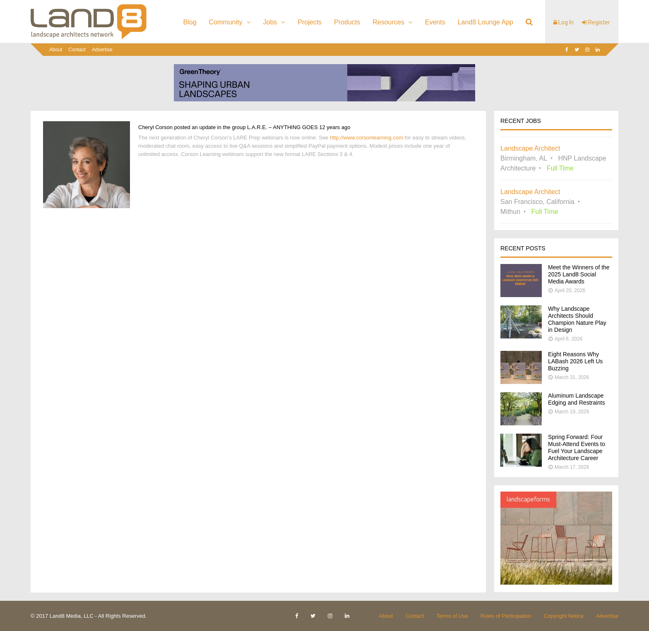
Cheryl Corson (155, 127)
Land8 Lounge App (485, 22)
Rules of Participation (506, 616)
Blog (190, 22)
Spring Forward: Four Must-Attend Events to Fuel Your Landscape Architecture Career (576, 447)
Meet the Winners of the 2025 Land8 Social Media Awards (579, 274)
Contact (76, 50)
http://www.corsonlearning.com (366, 137)
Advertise (102, 50)
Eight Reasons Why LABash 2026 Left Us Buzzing (575, 361)
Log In (563, 22)
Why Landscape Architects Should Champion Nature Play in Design (577, 319)
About (55, 50)
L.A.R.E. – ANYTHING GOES (282, 127)
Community (226, 22)
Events (435, 22)
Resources (388, 22)
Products (347, 22)
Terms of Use (452, 616)
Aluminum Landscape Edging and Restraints (576, 399)
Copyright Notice (564, 616)
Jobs (270, 22)
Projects (310, 22)
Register (596, 22)
